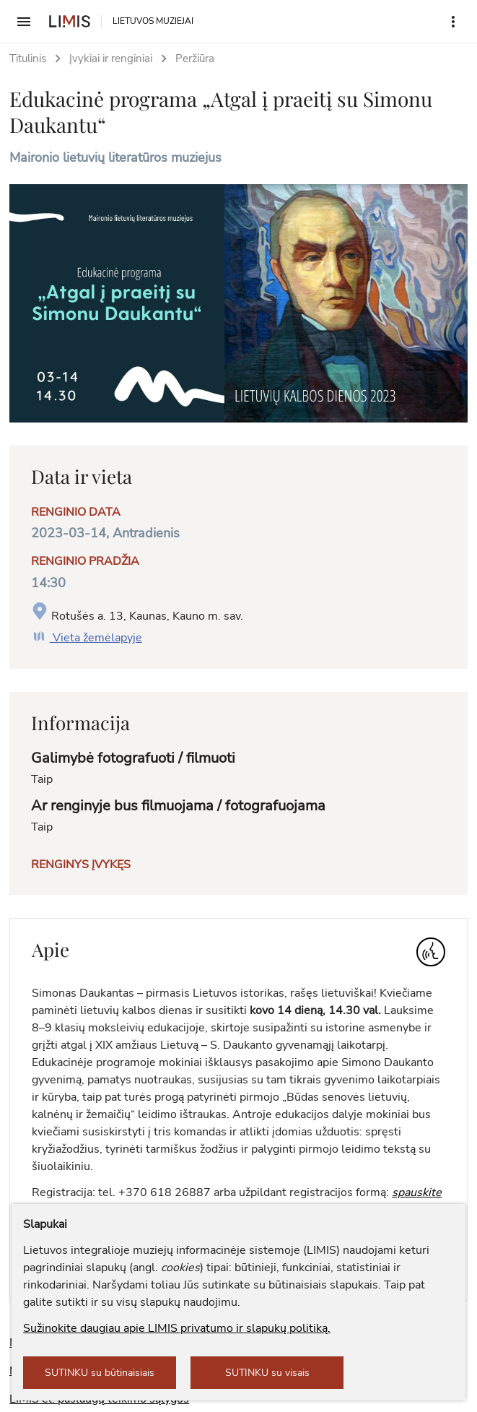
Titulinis (27, 58)
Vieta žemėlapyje (86, 638)
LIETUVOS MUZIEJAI (153, 21)
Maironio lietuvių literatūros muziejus (115, 157)
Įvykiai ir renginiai (110, 58)
